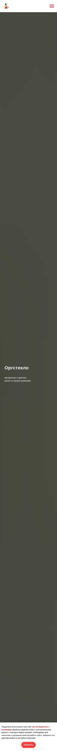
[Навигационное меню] (52, 6)
